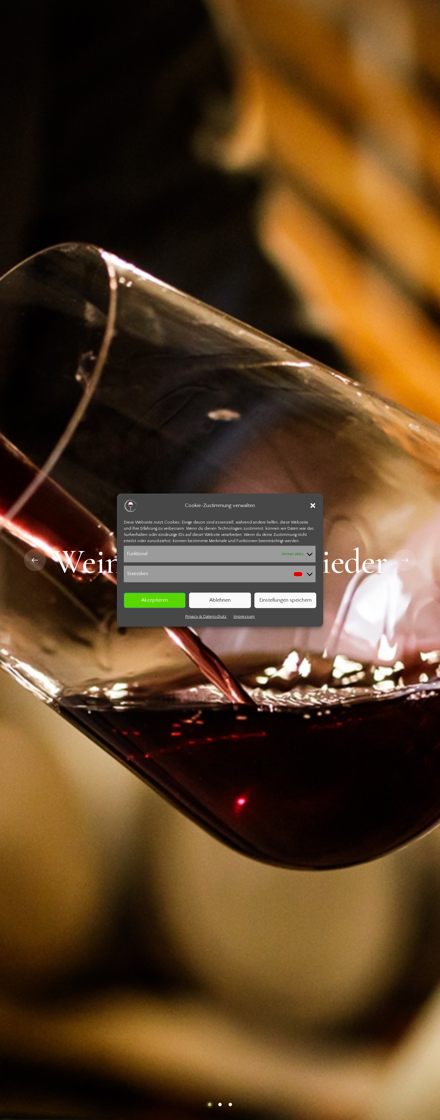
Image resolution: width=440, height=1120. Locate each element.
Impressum (244, 616)
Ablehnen (220, 600)
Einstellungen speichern (285, 600)
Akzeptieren (154, 600)
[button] (312, 505)
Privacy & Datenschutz (206, 616)
